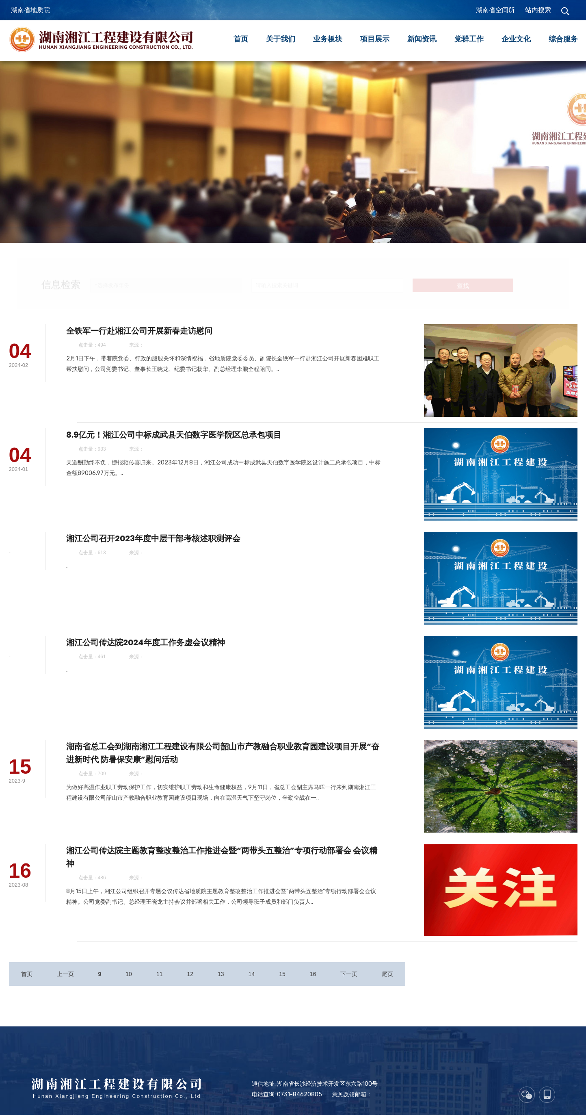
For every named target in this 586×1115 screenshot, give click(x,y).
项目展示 (374, 39)
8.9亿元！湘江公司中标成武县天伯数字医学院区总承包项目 (196, 452)
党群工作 (469, 39)
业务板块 (327, 39)
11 (159, 984)
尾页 (387, 984)
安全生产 (118, 232)
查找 (463, 278)
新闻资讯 (422, 39)
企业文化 (516, 39)
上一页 (65, 984)
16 (313, 984)
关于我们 (280, 39)
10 (128, 984)
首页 (241, 39)
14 (252, 984)
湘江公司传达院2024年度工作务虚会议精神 (168, 659)
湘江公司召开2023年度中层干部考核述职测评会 (176, 556)
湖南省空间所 (495, 10)
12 (190, 984)
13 (221, 984)
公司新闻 (66, 232)
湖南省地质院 (30, 10)
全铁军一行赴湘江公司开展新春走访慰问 (162, 349)
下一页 (348, 984)
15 (282, 984)
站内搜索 (538, 10)
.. (90, 583)
